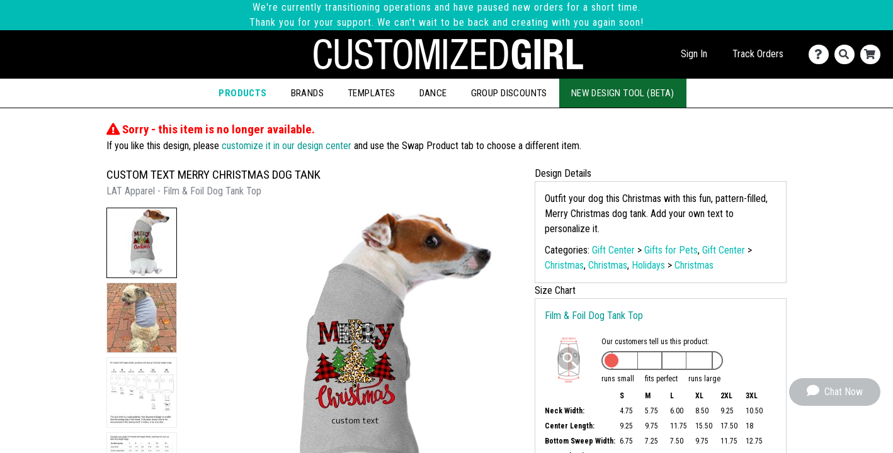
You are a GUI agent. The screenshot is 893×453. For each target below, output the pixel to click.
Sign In (694, 54)
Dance (433, 93)
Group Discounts (509, 93)
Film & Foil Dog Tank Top (594, 316)
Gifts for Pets (671, 250)
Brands (307, 93)
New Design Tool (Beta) (622, 93)
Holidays (648, 265)
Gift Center (613, 250)
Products (242, 93)
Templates (371, 93)
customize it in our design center (286, 146)
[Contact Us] (821, 54)
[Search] (847, 54)
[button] (141, 242)
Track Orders (757, 54)
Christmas (564, 265)
